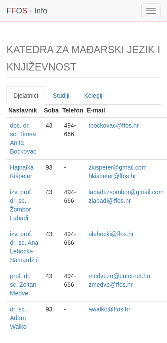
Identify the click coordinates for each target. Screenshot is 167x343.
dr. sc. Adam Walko (18, 318)
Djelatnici (25, 95)
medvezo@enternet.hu (119, 275)
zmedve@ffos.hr (110, 284)
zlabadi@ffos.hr (109, 200)
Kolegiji (94, 95)
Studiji (61, 95)
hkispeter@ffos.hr (112, 176)
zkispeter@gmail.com (117, 167)
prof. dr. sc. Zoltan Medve (23, 284)
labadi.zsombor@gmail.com (126, 192)
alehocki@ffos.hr (111, 234)
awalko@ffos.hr (109, 309)
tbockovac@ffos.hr (113, 125)
